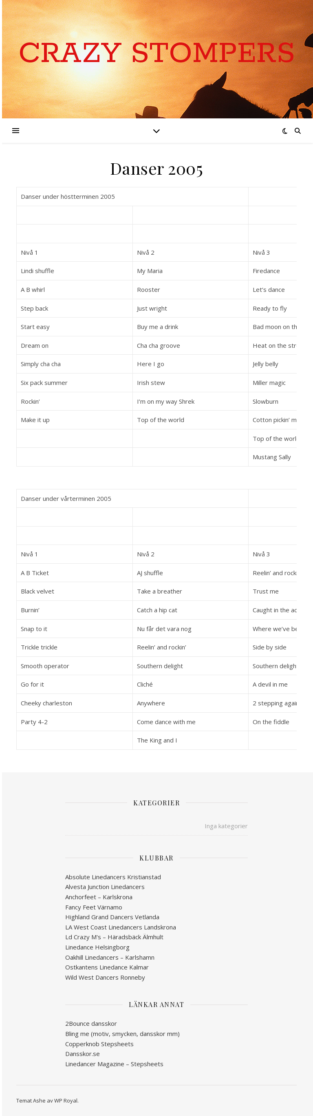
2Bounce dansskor (91, 1023)
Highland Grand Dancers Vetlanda (112, 917)
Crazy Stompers (156, 54)
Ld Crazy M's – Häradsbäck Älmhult (114, 937)
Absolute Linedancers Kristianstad (113, 877)
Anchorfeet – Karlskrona (98, 897)
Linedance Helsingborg (97, 947)
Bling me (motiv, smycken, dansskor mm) (122, 1033)
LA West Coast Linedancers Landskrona (120, 927)
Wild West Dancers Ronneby (105, 977)
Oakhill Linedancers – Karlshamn (109, 957)
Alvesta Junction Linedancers (105, 887)
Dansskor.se (82, 1053)
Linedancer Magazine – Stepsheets (114, 1064)
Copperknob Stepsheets (99, 1044)
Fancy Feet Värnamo (93, 907)
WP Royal (65, 1100)
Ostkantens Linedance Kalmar (107, 967)
